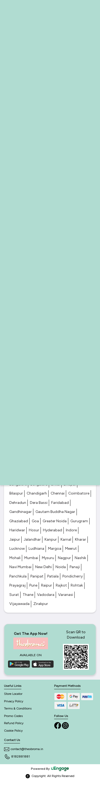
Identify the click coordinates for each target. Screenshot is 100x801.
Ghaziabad (18, 521)
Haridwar (17, 530)
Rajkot (61, 585)
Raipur (46, 585)
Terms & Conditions (17, 708)
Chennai (58, 493)
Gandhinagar (20, 511)
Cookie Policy (13, 730)
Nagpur (64, 558)
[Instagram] (65, 725)
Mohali (15, 558)
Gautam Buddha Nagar (55, 511)
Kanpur (51, 539)
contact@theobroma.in (23, 749)
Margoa (54, 548)
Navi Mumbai (20, 567)
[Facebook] (58, 725)
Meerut (71, 548)
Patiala (53, 576)
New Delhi (43, 567)
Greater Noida (55, 521)
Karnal (66, 539)
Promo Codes (13, 716)
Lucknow (17, 548)
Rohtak (77, 585)
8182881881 (17, 756)
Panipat (36, 576)
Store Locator (13, 694)
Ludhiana (36, 548)
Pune (33, 585)
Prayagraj (17, 585)
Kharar (80, 539)
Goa (35, 521)
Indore (71, 530)
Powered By (50, 769)
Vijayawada (19, 603)
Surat (14, 594)
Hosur (34, 530)
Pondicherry (72, 576)
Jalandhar (32, 539)
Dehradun (17, 502)
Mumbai (31, 558)
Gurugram (79, 521)
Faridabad (60, 502)
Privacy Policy (13, 701)
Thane (28, 594)
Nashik (80, 558)
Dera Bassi (38, 502)
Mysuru (48, 558)
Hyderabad (52, 530)
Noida (60, 567)
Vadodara (45, 594)
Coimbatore (78, 493)
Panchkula (18, 576)
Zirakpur (40, 603)
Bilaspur (16, 493)
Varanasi (65, 594)
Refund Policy (13, 723)
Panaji (75, 567)
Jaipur (14, 539)
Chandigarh (37, 493)
